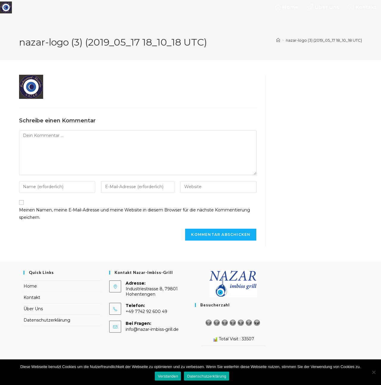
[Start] (278, 40)
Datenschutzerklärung (47, 320)
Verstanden (168, 376)
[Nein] (374, 372)
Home (30, 286)
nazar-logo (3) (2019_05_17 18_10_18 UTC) (324, 40)
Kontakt (32, 297)
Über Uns (33, 308)
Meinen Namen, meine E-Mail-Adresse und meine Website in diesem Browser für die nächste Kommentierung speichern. (134, 213)
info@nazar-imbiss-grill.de (152, 329)
